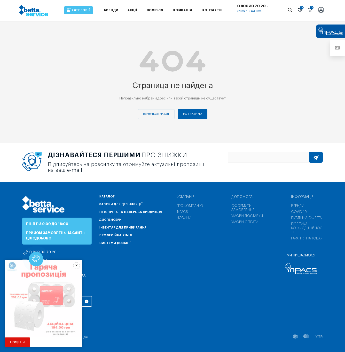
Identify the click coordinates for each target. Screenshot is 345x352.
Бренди (297, 206)
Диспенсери (110, 219)
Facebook (27, 301)
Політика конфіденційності (306, 228)
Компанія (185, 197)
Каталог (107, 196)
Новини (183, 218)
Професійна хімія (115, 235)
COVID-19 (299, 212)
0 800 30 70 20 (251, 6)
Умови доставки (247, 216)
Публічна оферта (306, 218)
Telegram (51, 301)
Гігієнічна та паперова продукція (130, 212)
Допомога (242, 197)
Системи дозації (115, 243)
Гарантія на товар (306, 238)
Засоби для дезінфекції (120, 204)
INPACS (182, 212)
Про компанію (189, 206)
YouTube (63, 301)
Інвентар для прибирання (123, 227)
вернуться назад (156, 114)
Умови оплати (244, 222)
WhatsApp (86, 301)
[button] (36, 259)
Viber (75, 301)
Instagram (39, 301)
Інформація (302, 197)
